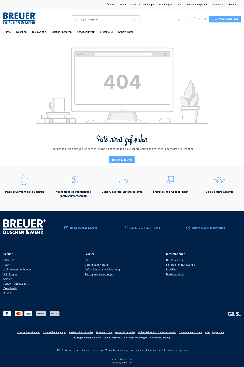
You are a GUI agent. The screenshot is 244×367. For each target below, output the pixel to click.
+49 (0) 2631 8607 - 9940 (224, 18)
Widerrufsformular (125, 332)
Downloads (219, 4)
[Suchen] (135, 19)
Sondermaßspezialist (198, 4)
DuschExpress (174, 259)
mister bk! (127, 362)
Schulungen (165, 4)
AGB (207, 332)
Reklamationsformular (81, 332)
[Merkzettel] (178, 19)
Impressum (218, 332)
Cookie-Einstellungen (28, 332)
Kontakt (233, 4)
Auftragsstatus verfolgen (99, 274)
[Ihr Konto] (186, 19)
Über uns (112, 4)
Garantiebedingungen (54, 332)
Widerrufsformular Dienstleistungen (157, 332)
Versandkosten (113, 350)
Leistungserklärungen (135, 337)
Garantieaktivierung (97, 264)
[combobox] (102, 19)
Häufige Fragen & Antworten (208, 227)
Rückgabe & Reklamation (87, 337)
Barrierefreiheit (175, 274)
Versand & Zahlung (160, 337)
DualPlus (171, 269)
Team (123, 4)
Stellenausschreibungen (143, 4)
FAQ (87, 259)
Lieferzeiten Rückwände (180, 264)
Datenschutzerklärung (191, 332)
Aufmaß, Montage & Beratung (102, 269)
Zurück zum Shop (122, 159)
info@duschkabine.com (83, 227)
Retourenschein (104, 332)
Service (180, 4)
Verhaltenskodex (113, 337)
